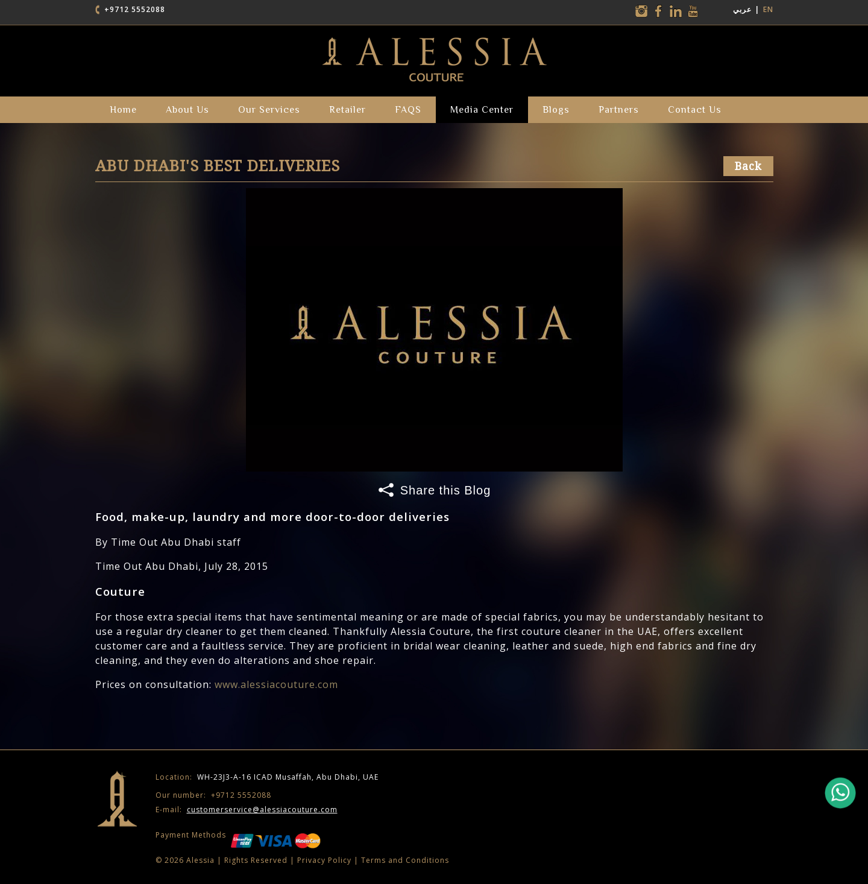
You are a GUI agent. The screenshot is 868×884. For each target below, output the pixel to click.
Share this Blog (445, 490)
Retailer (347, 109)
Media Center (482, 109)
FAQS (408, 109)
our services (269, 109)
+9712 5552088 (134, 9)
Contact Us (695, 109)
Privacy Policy (324, 860)
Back (748, 166)
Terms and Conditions (405, 860)
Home (123, 109)
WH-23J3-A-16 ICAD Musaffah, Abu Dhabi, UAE (267, 777)
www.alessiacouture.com (276, 684)
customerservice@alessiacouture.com (262, 809)
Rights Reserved (256, 860)
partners (619, 109)
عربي (742, 9)
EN (768, 9)
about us (187, 109)
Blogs (556, 109)
